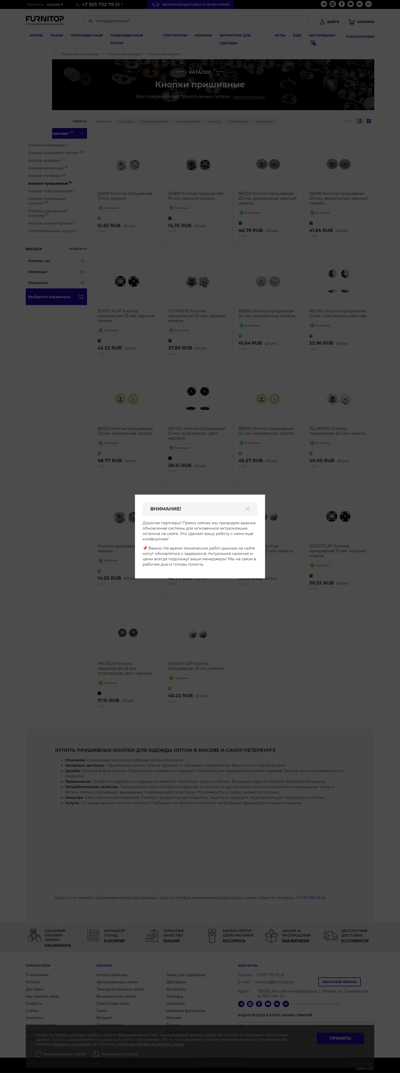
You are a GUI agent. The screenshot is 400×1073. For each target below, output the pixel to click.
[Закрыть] (247, 509)
